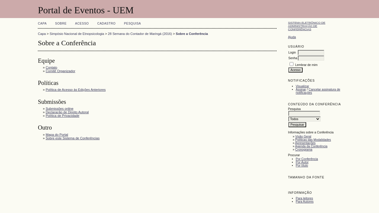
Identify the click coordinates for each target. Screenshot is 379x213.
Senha (292, 58)
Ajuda (292, 37)
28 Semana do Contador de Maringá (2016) (140, 34)
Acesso (82, 23)
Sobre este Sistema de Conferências (72, 138)
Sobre (61, 23)
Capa (42, 23)
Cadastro (106, 23)
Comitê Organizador (60, 71)
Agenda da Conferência (311, 146)
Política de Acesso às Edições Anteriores (76, 89)
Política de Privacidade (62, 115)
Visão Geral (303, 136)
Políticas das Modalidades (313, 139)
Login (292, 52)
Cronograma (303, 149)
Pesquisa (132, 23)
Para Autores (305, 201)
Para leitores (304, 198)
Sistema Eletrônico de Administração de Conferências (306, 26)
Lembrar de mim (306, 65)
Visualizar (302, 86)
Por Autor (302, 162)
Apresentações (305, 143)
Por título (302, 165)
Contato (51, 67)
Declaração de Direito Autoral (67, 112)
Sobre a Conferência (192, 34)
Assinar (301, 89)
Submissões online (59, 108)
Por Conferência (307, 159)
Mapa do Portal (57, 134)
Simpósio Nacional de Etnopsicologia (77, 34)
